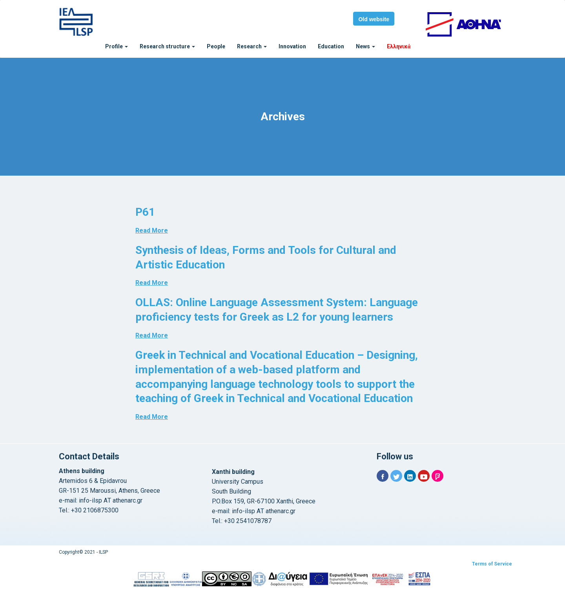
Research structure (167, 46)
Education (331, 46)
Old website (373, 19)
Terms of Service (492, 564)
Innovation (292, 46)
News (365, 46)
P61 (145, 212)
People (216, 46)
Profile (116, 46)
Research (252, 46)
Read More (151, 230)
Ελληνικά (398, 46)
